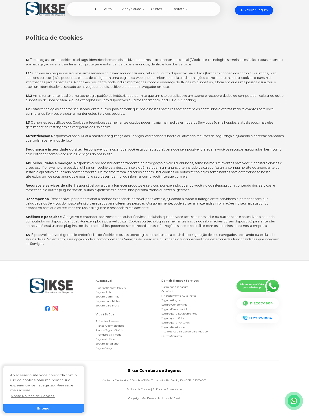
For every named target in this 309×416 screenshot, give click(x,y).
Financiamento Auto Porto (178, 295)
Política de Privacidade (167, 389)
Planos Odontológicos (110, 325)
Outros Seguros (171, 336)
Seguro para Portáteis (175, 322)
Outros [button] (158, 9)
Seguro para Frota (107, 305)
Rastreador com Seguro (111, 287)
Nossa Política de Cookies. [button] (33, 396)
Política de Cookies (139, 389)
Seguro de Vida (105, 339)
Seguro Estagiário (107, 343)
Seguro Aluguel (171, 300)
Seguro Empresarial (174, 309)
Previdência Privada (108, 334)
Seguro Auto (104, 292)
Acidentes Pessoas (107, 321)
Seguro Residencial (173, 327)
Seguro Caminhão (107, 296)
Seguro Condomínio (174, 304)
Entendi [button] (43, 408)
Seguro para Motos (108, 301)
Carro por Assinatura (174, 287)
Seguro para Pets (172, 318)
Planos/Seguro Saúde (109, 330)
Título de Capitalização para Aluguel (184, 331)
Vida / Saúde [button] (133, 9)
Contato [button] (180, 9)
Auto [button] (109, 9)
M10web (175, 398)
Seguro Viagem (106, 348)
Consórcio (167, 291)
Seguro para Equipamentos (179, 313)
